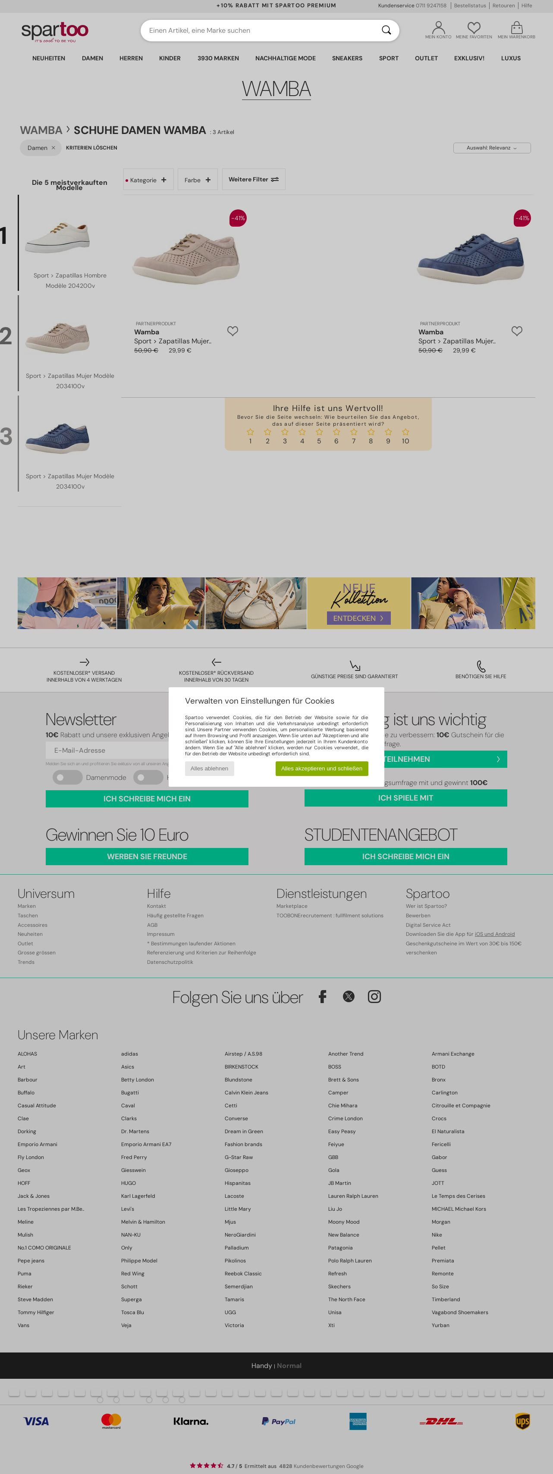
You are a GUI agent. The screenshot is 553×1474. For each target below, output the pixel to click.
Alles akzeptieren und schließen (321, 768)
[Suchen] (386, 30)
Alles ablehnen (209, 768)
